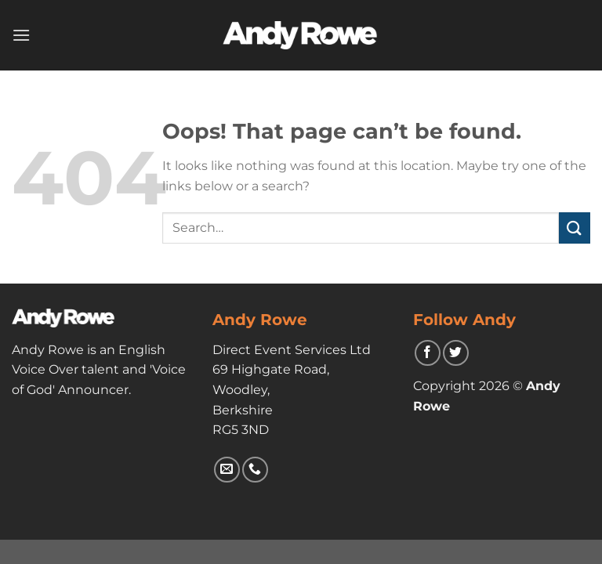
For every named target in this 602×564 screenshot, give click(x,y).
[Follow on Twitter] (456, 353)
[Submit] (574, 227)
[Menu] (21, 35)
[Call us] (255, 470)
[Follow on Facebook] (428, 353)
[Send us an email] (227, 470)
